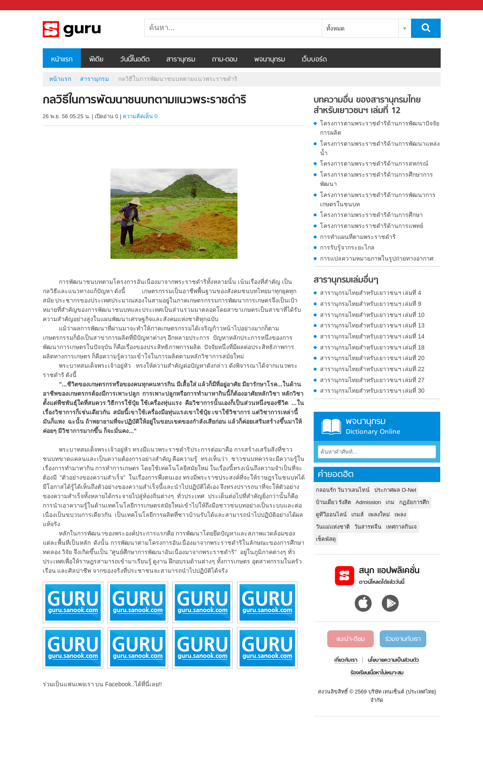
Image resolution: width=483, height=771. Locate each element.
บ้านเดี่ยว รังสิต (333, 502)
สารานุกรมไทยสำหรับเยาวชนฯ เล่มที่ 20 (372, 358)
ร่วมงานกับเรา (403, 639)
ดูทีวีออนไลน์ (331, 514)
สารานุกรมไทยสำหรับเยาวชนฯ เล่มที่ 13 (372, 325)
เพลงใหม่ (379, 514)
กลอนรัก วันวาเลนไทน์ (343, 490)
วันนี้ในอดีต (134, 59)
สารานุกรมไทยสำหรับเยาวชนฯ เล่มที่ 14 (372, 336)
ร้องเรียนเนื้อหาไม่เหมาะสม (377, 673)
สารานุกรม (180, 59)
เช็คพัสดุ (326, 539)
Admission (368, 502)
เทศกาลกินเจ (401, 527)
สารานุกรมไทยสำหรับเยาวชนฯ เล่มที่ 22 (372, 369)
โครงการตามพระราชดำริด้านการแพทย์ (371, 225)
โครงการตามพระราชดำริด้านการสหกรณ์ (374, 163)
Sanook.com (25, 5)
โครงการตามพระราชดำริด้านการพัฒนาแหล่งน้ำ (380, 148)
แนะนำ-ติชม (351, 639)
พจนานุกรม (269, 59)
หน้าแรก (61, 59)
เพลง (400, 514)
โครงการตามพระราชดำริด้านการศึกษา (371, 214)
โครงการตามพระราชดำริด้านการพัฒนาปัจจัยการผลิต (379, 128)
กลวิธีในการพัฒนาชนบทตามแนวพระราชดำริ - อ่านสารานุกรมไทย (87, 29)
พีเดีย (96, 59)
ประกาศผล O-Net (395, 490)
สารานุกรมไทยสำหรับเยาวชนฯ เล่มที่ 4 (371, 292)
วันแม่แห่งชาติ (333, 527)
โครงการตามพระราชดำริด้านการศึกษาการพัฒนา (376, 179)
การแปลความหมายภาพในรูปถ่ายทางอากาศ (376, 258)
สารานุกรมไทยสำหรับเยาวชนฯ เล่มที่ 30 (372, 390)
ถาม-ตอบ (224, 59)
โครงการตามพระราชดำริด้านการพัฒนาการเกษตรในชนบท (378, 199)
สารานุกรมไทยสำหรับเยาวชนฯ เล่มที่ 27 (372, 380)
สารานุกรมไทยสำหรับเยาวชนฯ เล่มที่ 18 (372, 347)
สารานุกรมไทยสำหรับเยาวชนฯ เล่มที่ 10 (372, 314)
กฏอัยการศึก (414, 502)
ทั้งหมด (335, 28)
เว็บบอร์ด (314, 59)
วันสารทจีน (367, 527)
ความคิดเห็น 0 (140, 116)
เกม (390, 502)
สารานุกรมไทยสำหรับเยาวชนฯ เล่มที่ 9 (371, 303)
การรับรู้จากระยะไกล (347, 247)
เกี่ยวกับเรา (345, 660)
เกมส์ (357, 514)
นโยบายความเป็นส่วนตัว (393, 660)
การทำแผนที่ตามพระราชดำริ (358, 236)
